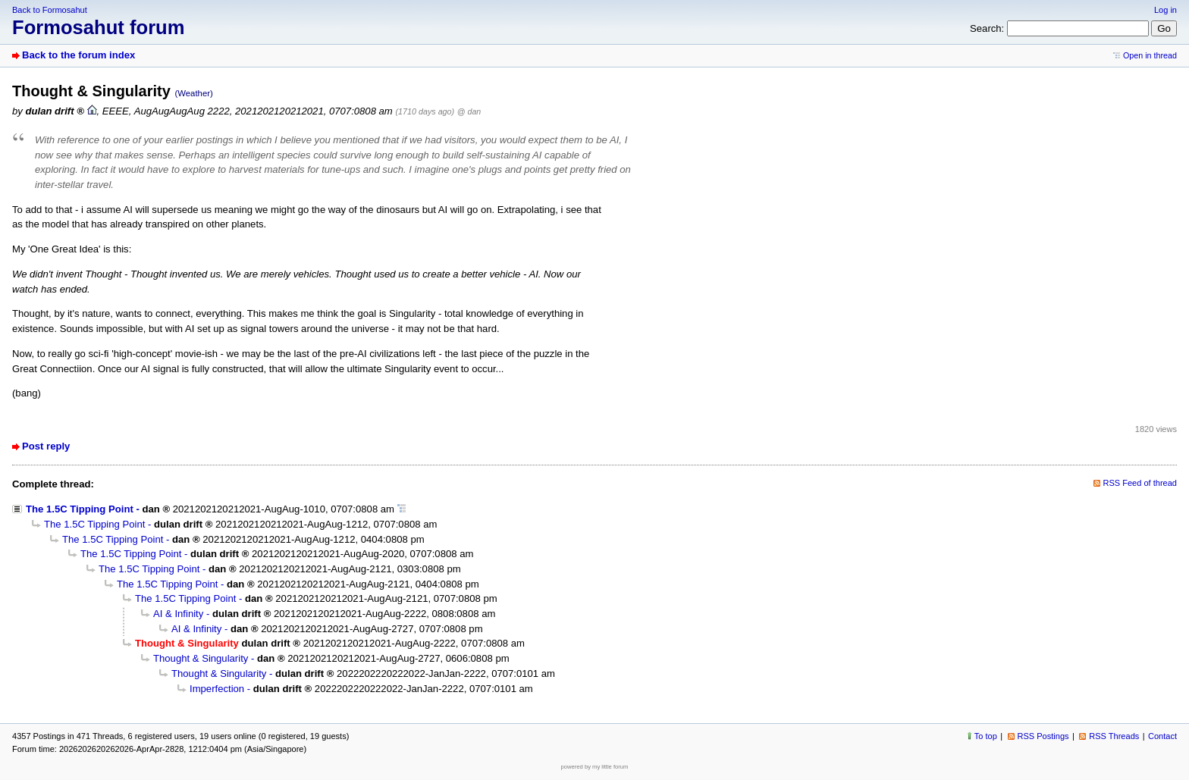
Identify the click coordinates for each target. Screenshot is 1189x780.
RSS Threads (1114, 736)
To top (985, 736)
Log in (1165, 9)
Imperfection (217, 688)
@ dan (469, 111)
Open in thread (1150, 55)
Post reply (46, 446)
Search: (987, 28)
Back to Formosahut (49, 9)
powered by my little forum (595, 766)
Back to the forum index (78, 55)
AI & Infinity (178, 613)
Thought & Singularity (200, 658)
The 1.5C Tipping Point (79, 509)
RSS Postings (1043, 736)
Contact (1162, 736)
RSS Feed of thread (1140, 482)
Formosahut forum (98, 27)
